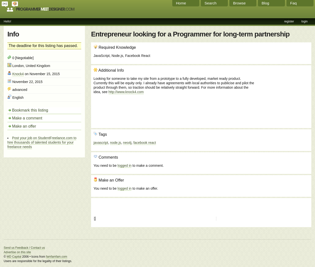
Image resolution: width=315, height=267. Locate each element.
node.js (115, 143)
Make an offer (24, 126)
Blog (265, 3)
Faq (293, 3)
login (304, 21)
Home (181, 3)
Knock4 (18, 74)
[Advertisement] (282, 94)
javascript (101, 143)
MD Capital (14, 256)
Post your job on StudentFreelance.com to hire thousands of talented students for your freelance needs (41, 142)
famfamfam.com (56, 256)
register (289, 21)
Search (211, 3)
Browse (239, 3)
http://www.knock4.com (126, 92)
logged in (125, 165)
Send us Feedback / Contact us (24, 248)
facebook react (144, 143)
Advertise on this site (17, 252)
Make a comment (27, 118)
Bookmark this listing (30, 110)
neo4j (127, 143)
